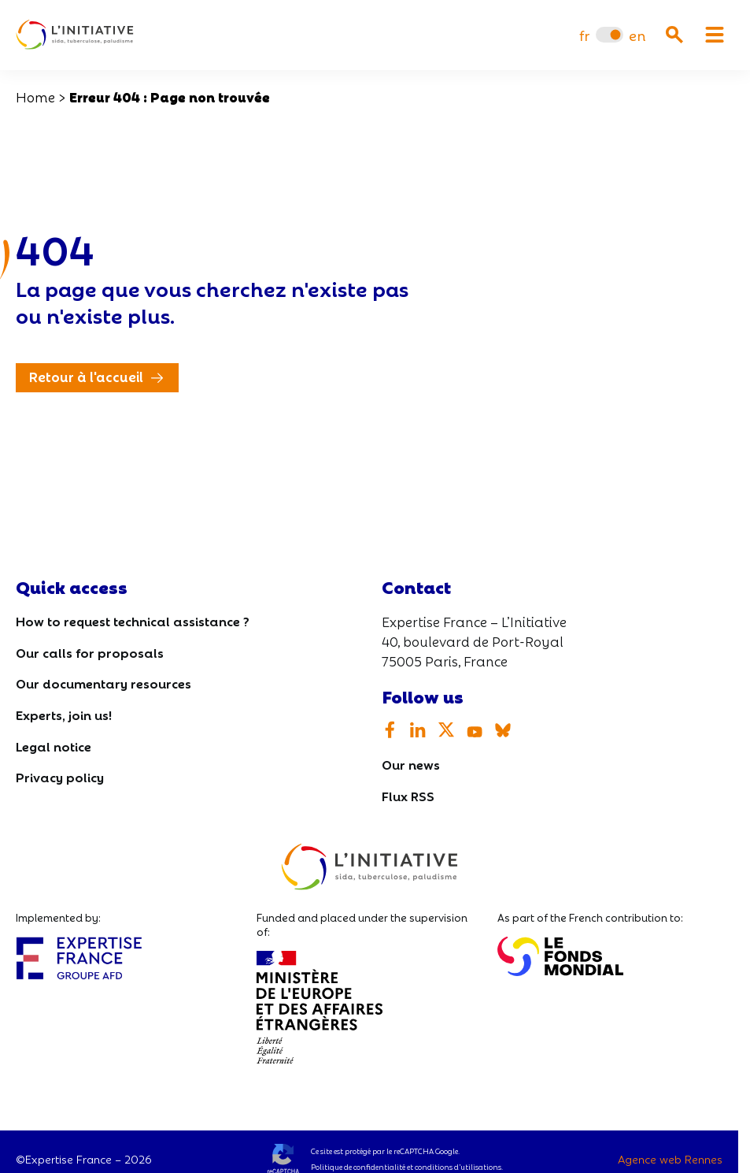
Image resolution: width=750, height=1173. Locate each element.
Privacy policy (60, 776)
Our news (411, 764)
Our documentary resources (103, 683)
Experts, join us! (64, 714)
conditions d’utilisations (458, 1166)
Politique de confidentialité (358, 1166)
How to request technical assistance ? (132, 620)
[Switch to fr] (584, 35)
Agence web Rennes (670, 1159)
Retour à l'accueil (86, 376)
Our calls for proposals (90, 652)
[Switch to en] (637, 35)
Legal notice (53, 746)
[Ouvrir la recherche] (674, 34)
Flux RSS (408, 795)
